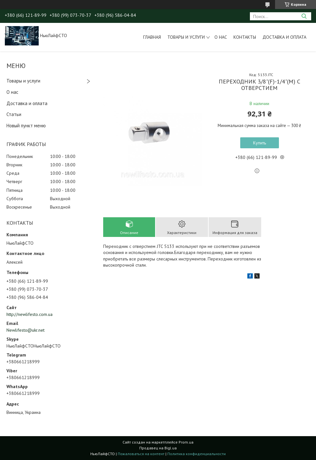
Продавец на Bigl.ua (158, 447)
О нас (220, 37)
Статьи (13, 114)
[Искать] (304, 16)
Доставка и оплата (284, 37)
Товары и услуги (186, 37)
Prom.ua (186, 442)
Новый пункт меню (26, 125)
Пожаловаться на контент (141, 453)
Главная (152, 37)
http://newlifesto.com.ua (29, 314)
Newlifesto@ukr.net (25, 330)
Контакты (244, 37)
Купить (259, 143)
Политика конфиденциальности (196, 453)
